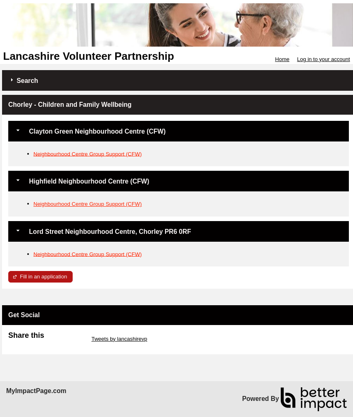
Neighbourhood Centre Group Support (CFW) (87, 154)
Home (282, 59)
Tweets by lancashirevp (119, 339)
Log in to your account (323, 59)
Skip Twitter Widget (67, 339)
